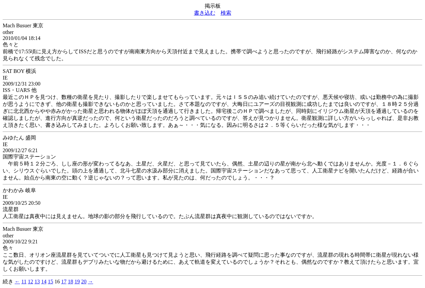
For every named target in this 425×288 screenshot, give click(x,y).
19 (77, 281)
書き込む (204, 13)
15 (50, 281)
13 (37, 281)
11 (23, 281)
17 (63, 281)
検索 (226, 13)
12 (30, 281)
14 (43, 281)
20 (83, 281)
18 (70, 281)
